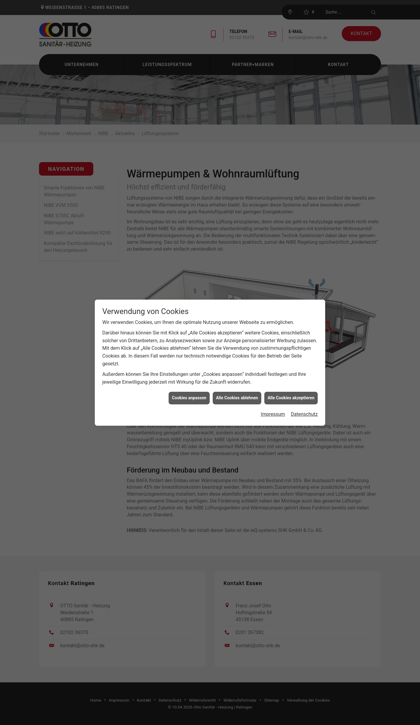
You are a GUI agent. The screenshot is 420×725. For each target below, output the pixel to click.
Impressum (273, 404)
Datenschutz (304, 404)
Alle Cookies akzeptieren (291, 387)
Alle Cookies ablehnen (237, 387)
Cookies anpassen (189, 387)
